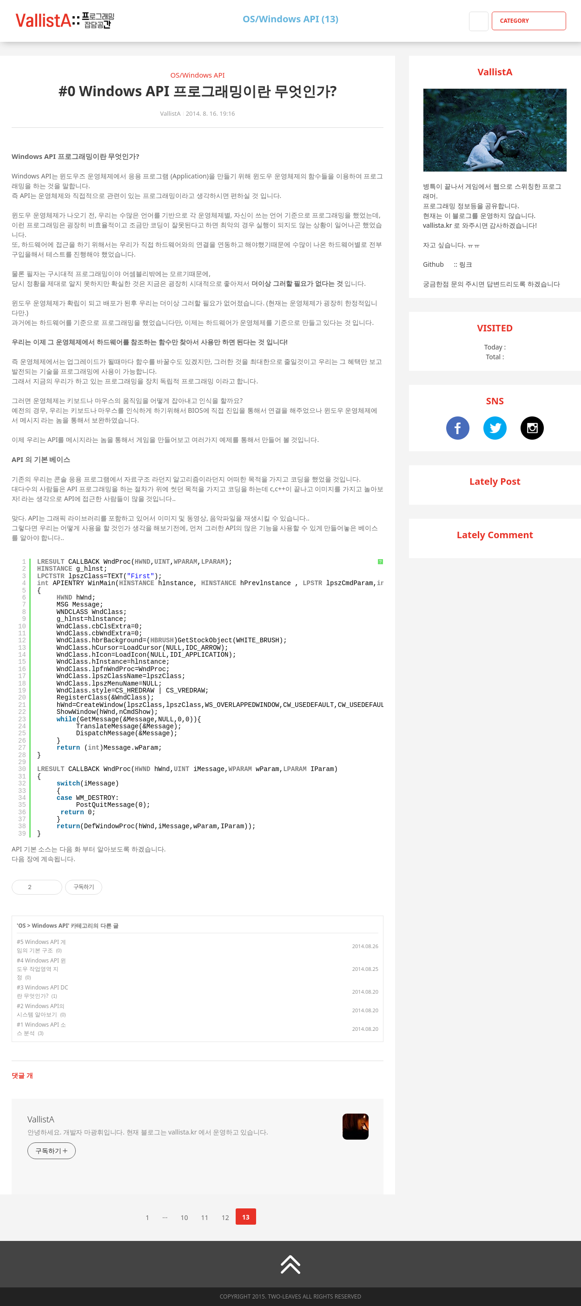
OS (22, 926)
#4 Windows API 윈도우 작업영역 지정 (41, 968)
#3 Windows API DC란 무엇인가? (42, 991)
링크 (465, 264)
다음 (271, 1216)
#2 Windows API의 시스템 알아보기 (41, 1010)
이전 (124, 1216)
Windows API (50, 926)
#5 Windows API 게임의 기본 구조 (41, 946)
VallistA (40, 1119)
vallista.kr (437, 225)
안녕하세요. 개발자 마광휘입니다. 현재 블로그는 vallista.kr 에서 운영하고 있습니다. (147, 1132)
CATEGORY (530, 21)
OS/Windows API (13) (290, 19)
